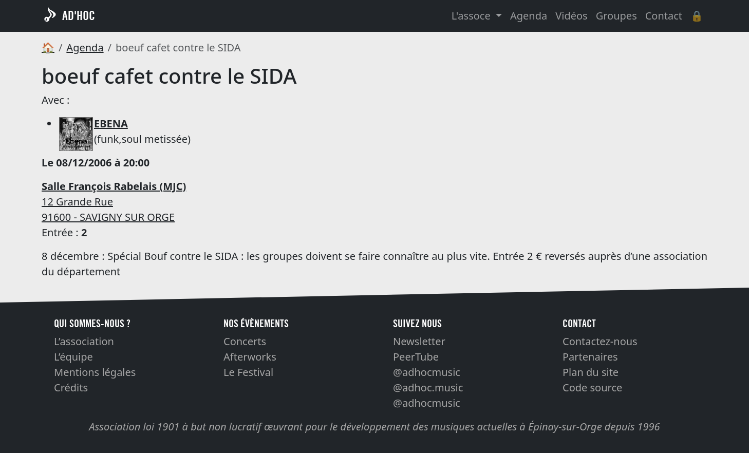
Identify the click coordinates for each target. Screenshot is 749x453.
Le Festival (248, 372)
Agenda (528, 16)
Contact (663, 16)
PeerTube (416, 357)
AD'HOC (78, 15)
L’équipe (73, 357)
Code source (592, 387)
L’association (84, 341)
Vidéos (571, 16)
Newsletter (419, 341)
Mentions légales (95, 372)
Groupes (616, 16)
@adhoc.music (428, 387)
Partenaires (590, 357)
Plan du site (591, 372)
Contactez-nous (600, 341)
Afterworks (249, 357)
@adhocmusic (426, 372)
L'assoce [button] (472, 16)
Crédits (71, 387)
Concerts (244, 341)
